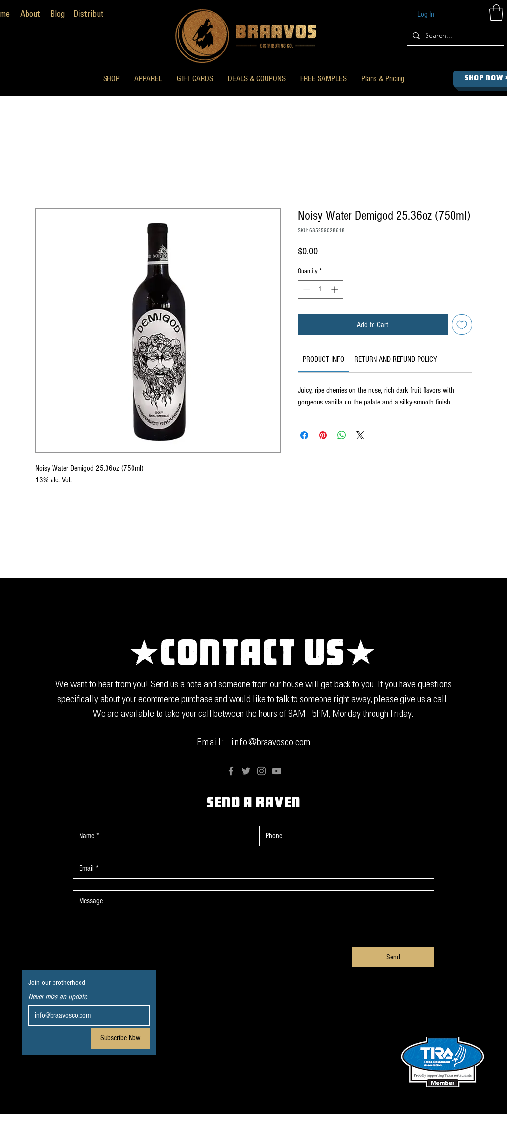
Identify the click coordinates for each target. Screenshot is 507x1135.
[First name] (157, 836)
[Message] (253, 913)
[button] (111, 78)
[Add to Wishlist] (462, 324)
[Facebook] (231, 771)
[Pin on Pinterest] (323, 435)
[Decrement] (305, 289)
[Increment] (335, 289)
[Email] (86, 1015)
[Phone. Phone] (344, 836)
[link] (323, 359)
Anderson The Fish (356, 1128)
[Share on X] (360, 435)
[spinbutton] (320, 289)
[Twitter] (246, 771)
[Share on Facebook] (304, 435)
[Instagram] (261, 771)
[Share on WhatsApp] (341, 435)
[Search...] (454, 35)
